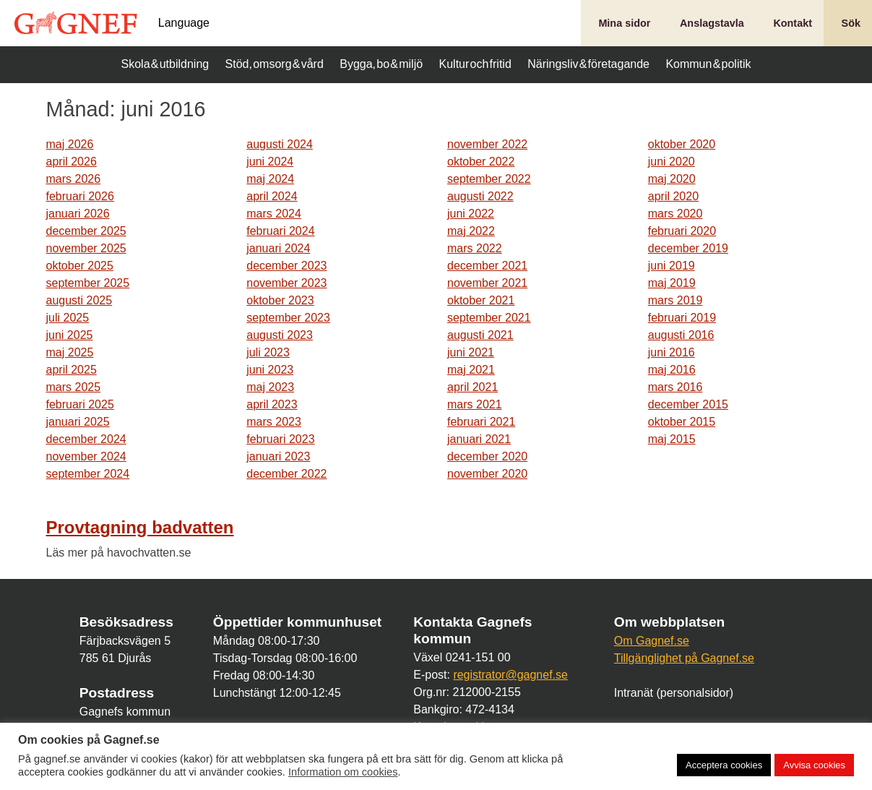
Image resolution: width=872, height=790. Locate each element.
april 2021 (472, 387)
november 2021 (487, 283)
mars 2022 (474, 248)
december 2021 (487, 265)
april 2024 (271, 196)
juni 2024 (269, 161)
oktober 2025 (79, 265)
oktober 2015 (681, 422)
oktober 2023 (280, 300)
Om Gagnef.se (651, 641)
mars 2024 (273, 213)
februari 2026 (80, 196)
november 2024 (86, 456)
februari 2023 (280, 439)
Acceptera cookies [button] (724, 765)
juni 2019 (671, 265)
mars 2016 (675, 387)
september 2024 (88, 474)
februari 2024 (280, 231)
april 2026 (71, 161)
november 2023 (286, 283)
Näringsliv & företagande (588, 64)
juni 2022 (470, 213)
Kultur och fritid (475, 64)
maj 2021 (471, 370)
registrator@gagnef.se (510, 675)
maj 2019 (672, 283)
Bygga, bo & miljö (381, 64)
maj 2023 (270, 387)
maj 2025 (70, 352)
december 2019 (688, 248)
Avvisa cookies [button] (814, 765)
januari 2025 (78, 422)
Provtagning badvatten (140, 527)
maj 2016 (672, 370)
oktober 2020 (681, 144)
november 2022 (487, 144)
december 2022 (286, 474)
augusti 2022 (480, 196)
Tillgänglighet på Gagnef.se (684, 658)
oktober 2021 (480, 300)
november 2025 (86, 248)
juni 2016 (671, 352)
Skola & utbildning (165, 64)
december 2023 (286, 265)
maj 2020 (672, 179)
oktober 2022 (480, 161)
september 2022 (489, 179)
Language (184, 23)
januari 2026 (78, 213)
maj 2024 (270, 179)
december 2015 (688, 404)
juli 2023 (268, 352)
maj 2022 (471, 231)
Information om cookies (343, 772)
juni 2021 (470, 352)
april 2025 (71, 370)
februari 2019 (682, 318)
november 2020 (487, 474)
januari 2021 (479, 439)
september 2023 (288, 318)
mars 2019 (675, 300)
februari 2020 (682, 231)
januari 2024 (278, 248)
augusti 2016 (681, 335)
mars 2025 (73, 387)
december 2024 (86, 439)
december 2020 (487, 456)
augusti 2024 (279, 144)
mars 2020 (675, 213)
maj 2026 (70, 144)
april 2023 (271, 404)
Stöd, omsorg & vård (274, 64)
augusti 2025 (79, 300)
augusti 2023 (279, 335)
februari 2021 (481, 422)
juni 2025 (69, 335)
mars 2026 (73, 179)
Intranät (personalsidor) (673, 693)
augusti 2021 (480, 335)
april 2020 (673, 196)
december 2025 (86, 231)
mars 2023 (273, 422)
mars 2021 (474, 404)
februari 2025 (80, 404)
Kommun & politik (708, 64)
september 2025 (88, 283)
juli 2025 (68, 318)
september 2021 (489, 318)
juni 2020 (671, 161)
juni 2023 (269, 370)
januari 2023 (278, 456)
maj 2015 (672, 439)
